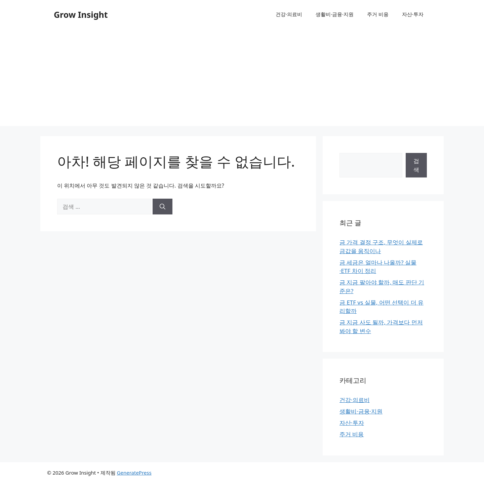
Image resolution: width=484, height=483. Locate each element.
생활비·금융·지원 (335, 14)
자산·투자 (413, 14)
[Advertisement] (242, 79)
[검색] (162, 207)
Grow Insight (81, 14)
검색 (416, 165)
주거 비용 (378, 14)
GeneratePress (134, 472)
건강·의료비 (289, 14)
